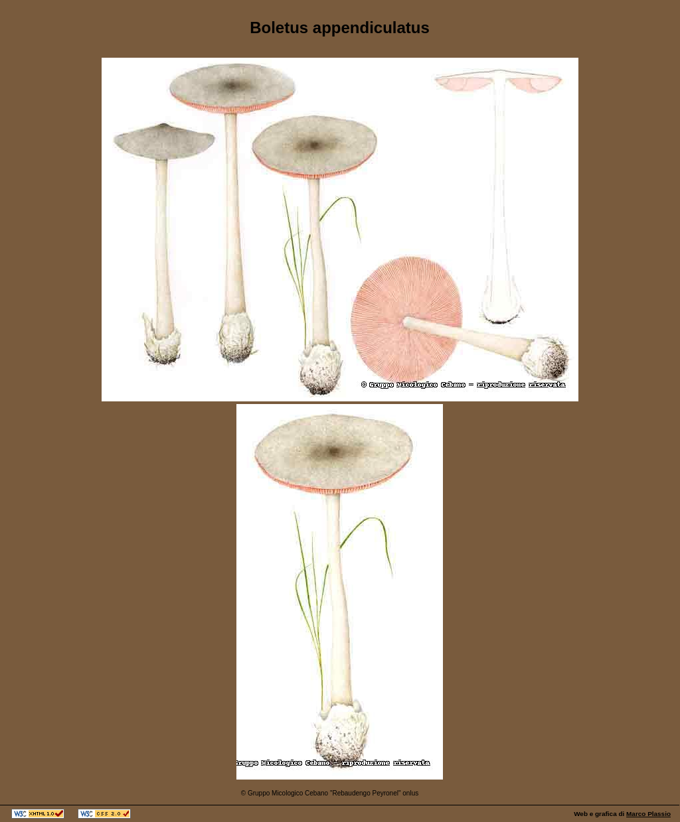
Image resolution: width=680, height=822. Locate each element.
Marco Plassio (648, 813)
